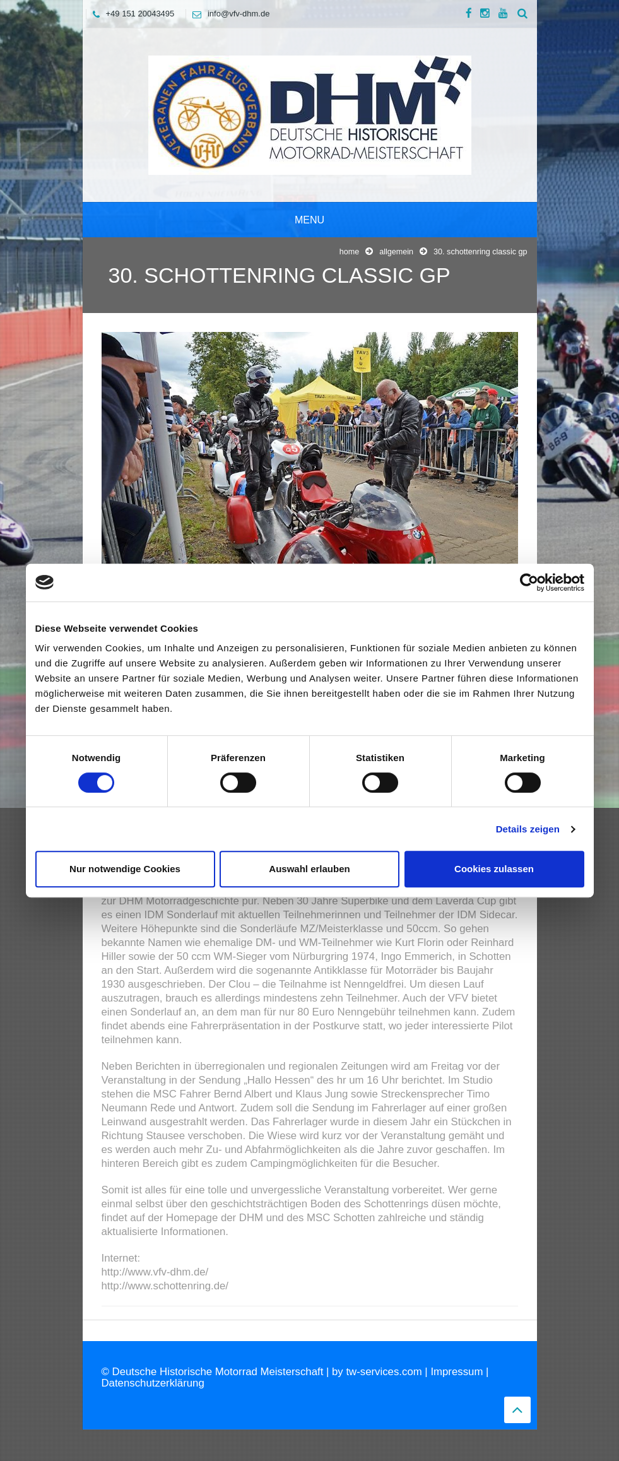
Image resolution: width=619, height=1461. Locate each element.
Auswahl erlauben (309, 868)
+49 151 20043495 (130, 13)
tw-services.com (384, 1372)
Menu (309, 220)
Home (349, 251)
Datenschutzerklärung (153, 1383)
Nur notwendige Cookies (124, 868)
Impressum (456, 1372)
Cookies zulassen (494, 868)
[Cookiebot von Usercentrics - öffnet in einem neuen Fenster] (529, 582)
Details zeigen (528, 829)
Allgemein (396, 251)
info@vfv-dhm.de (227, 13)
